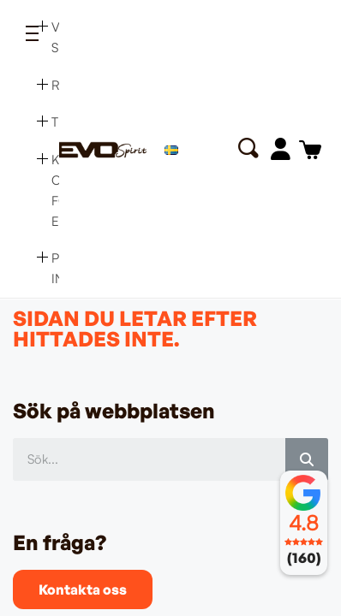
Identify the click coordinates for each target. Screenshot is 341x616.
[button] (248, 148)
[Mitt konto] (280, 149)
